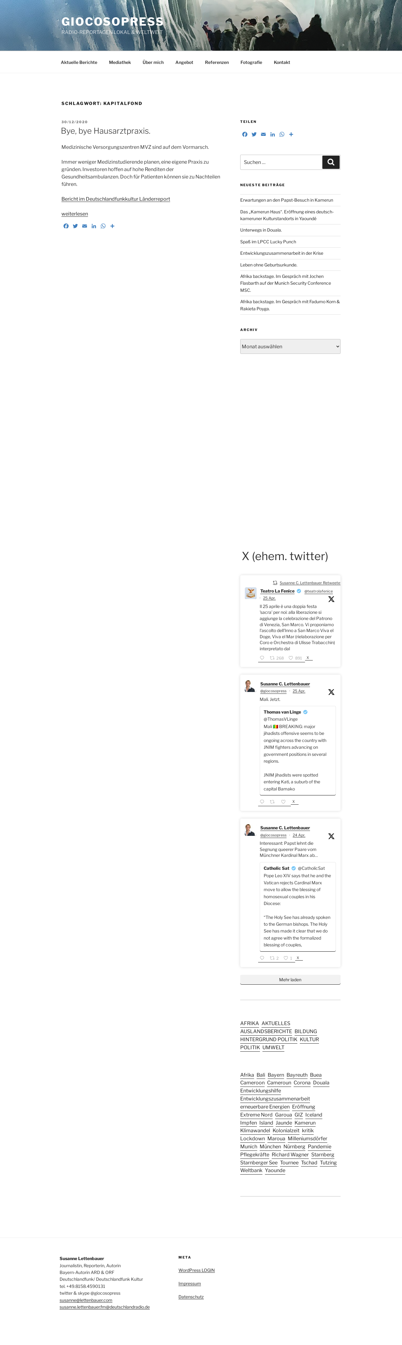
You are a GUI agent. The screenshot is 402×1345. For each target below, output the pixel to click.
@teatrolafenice (318, 591)
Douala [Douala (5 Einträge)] (321, 1082)
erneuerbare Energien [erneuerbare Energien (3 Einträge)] (265, 1107)
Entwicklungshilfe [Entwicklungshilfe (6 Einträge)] (260, 1090)
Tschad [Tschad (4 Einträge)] (309, 1162)
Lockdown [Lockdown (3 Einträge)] (252, 1138)
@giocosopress (273, 691)
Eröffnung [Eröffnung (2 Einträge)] (303, 1107)
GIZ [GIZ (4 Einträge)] (299, 1115)
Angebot (184, 62)
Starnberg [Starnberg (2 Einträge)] (322, 1154)
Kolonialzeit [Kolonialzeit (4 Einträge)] (286, 1130)
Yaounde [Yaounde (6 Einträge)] (275, 1170)
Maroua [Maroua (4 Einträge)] (276, 1138)
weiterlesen (74, 214)
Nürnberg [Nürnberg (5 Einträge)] (294, 1146)
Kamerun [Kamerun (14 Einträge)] (305, 1123)
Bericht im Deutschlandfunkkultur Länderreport (115, 199)
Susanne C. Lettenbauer (285, 683)
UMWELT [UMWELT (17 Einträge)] (273, 1047)
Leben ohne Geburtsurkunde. (268, 264)
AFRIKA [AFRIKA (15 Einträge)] (249, 1023)
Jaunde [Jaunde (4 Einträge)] (284, 1123)
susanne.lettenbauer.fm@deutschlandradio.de (105, 1306)
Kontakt (282, 62)
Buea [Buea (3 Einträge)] (316, 1075)
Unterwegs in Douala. (261, 230)
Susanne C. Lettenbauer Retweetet (311, 582)
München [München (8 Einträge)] (270, 1146)
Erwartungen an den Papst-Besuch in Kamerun (286, 200)
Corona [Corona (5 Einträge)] (302, 1082)
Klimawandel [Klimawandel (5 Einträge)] (255, 1130)
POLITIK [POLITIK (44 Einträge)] (250, 1047)
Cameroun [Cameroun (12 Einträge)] (279, 1082)
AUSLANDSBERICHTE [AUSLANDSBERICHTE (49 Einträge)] (266, 1031)
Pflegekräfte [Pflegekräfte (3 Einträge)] (254, 1154)
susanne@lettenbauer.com (86, 1300)
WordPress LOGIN (196, 1270)
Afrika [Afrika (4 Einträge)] (247, 1075)
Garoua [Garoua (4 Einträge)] (283, 1115)
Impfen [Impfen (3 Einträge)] (248, 1123)
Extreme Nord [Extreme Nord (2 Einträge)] (256, 1115)
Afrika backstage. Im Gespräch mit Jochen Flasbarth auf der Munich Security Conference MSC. (285, 283)
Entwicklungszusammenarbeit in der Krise (281, 253)
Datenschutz (191, 1296)
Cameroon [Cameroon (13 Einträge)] (252, 1082)
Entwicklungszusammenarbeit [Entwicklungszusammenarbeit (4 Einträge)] (275, 1099)
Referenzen (217, 62)
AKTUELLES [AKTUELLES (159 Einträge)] (276, 1023)
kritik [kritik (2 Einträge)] (308, 1130)
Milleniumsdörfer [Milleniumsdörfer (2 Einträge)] (307, 1138)
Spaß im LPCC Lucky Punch (268, 241)
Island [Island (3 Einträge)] (266, 1123)
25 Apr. (269, 598)
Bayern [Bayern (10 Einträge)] (276, 1075)
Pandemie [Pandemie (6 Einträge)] (319, 1146)
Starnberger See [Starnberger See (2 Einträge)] (259, 1162)
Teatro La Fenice (277, 590)
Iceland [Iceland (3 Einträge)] (313, 1115)
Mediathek (120, 62)
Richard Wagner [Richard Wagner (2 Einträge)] (290, 1154)
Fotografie (251, 62)
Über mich (153, 62)
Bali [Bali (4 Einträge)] (261, 1075)
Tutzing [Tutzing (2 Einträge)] (328, 1162)
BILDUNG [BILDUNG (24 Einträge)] (306, 1031)
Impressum (189, 1283)
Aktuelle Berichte (79, 62)
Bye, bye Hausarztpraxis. (105, 131)
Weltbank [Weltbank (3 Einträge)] (251, 1170)
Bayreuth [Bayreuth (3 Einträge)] (297, 1075)
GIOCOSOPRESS (112, 21)
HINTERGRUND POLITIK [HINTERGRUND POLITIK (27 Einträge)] (268, 1039)
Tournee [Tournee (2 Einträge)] (289, 1162)
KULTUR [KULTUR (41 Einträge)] (309, 1039)
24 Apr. (299, 835)
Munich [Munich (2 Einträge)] (248, 1146)
